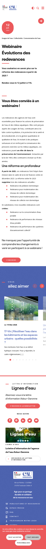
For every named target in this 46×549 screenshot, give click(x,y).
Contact (14, 516)
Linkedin (23, 424)
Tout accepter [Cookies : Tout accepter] (14, 537)
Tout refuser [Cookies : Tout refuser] (33, 537)
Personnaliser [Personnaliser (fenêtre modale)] (23, 543)
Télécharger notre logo (23, 521)
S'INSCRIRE (11, 260)
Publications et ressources (25, 504)
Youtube (36, 424)
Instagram (16, 424)
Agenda (14, 525)
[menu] (42, 8)
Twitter (29, 424)
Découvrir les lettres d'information (21, 459)
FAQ (11, 512)
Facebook (9, 424)
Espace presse (17, 508)
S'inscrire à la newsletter (22, 406)
